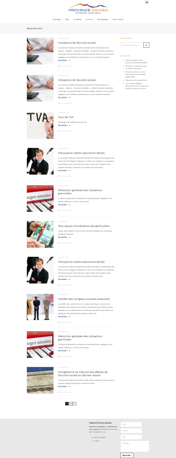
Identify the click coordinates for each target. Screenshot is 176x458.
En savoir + (64, 60)
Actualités (89, 19)
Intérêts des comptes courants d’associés (84, 299)
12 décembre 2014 (63, 112)
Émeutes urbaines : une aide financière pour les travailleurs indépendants (135, 74)
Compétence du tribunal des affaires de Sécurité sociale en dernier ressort (83, 374)
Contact (96, 441)
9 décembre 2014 (63, 148)
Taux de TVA (66, 117)
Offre (67, 19)
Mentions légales (100, 437)
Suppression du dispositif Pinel (136, 80)
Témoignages (102, 19)
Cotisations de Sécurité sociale (77, 42)
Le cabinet (77, 19)
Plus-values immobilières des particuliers (84, 226)
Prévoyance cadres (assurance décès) (81, 153)
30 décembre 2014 (63, 38)
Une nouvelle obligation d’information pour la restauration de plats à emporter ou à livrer (136, 85)
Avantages (57, 19)
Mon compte (118, 19)
